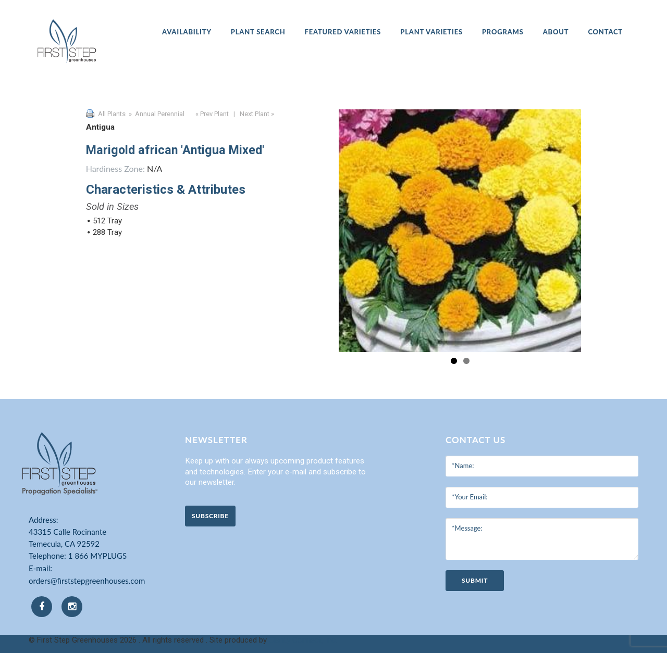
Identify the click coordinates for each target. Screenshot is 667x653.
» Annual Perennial (155, 114)
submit (475, 580)
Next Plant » (258, 114)
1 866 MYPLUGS (97, 555)
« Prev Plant (211, 114)
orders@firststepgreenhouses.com (87, 580)
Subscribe (210, 516)
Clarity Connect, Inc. (303, 640)
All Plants (112, 114)
